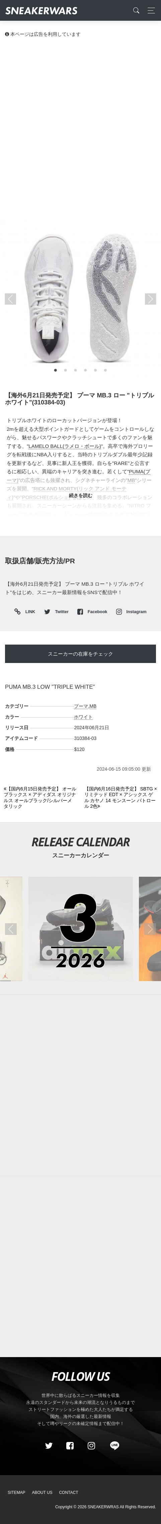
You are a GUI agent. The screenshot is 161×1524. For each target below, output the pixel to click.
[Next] (120, 797)
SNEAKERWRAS (103, 1507)
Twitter (57, 611)
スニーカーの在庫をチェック (80, 654)
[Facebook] (70, 1445)
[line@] (112, 1445)
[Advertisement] (80, 127)
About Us (42, 1492)
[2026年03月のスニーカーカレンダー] (80, 929)
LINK (28, 611)
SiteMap (16, 1492)
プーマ (81, 706)
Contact (68, 1492)
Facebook (92, 611)
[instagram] (91, 1445)
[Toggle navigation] (149, 10)
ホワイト (83, 717)
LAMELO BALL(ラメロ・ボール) (64, 446)
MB (92, 706)
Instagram (131, 611)
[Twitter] (48, 1445)
